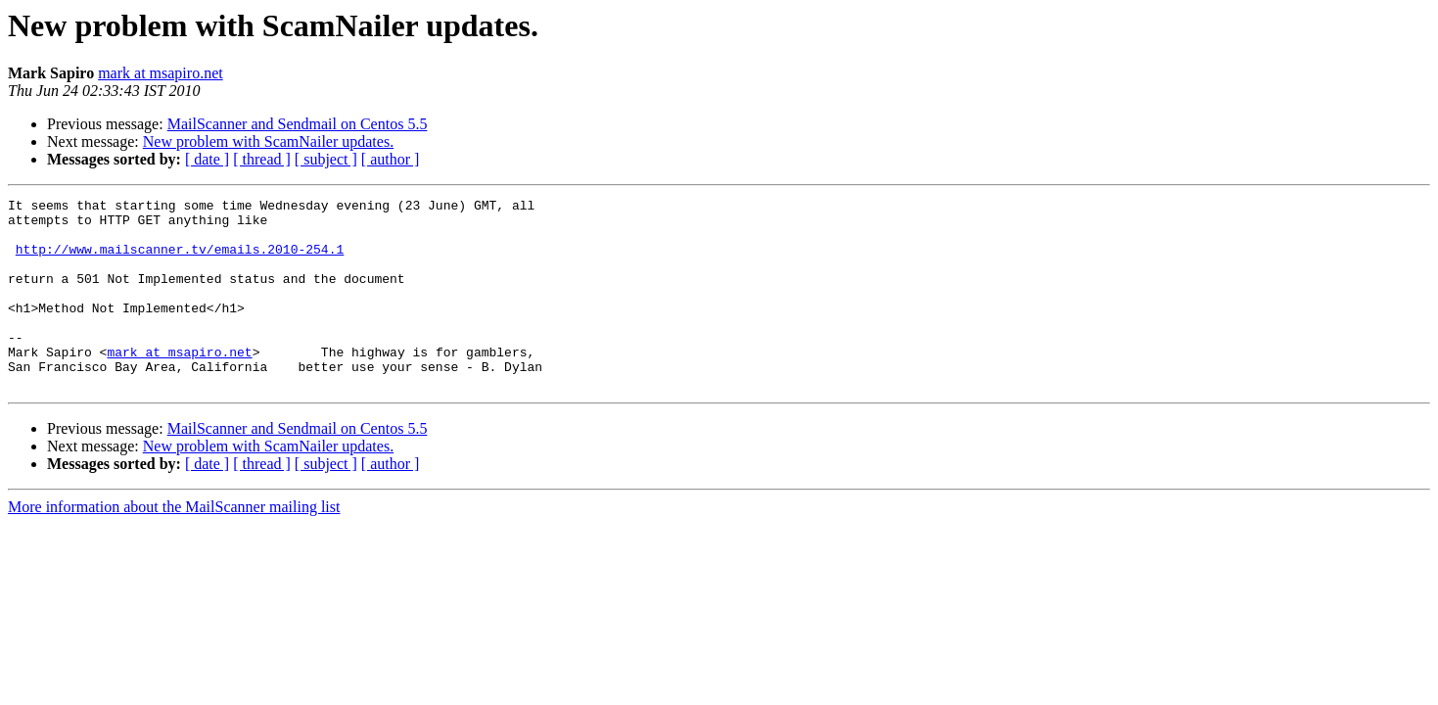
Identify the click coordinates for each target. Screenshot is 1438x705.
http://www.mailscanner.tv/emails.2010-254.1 (180, 260)
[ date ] (207, 159)
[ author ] (390, 159)
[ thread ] (262, 159)
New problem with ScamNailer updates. (268, 141)
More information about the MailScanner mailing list (174, 545)
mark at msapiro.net (160, 73)
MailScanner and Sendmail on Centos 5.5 (297, 124)
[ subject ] (326, 159)
